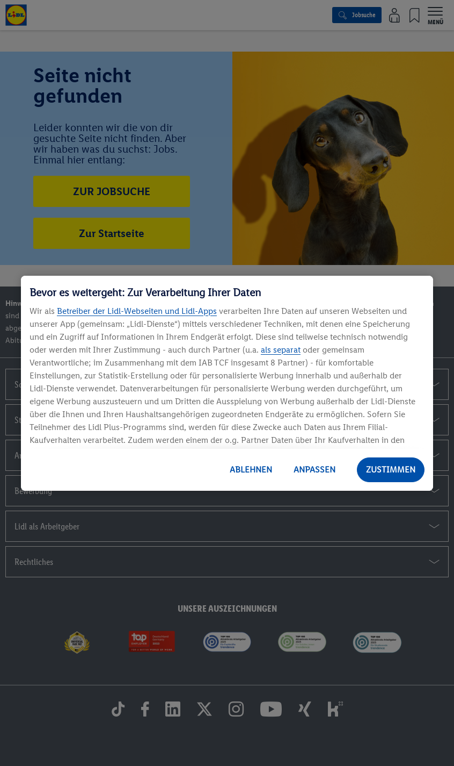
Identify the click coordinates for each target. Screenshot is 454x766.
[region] (227, 383)
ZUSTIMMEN (390, 469)
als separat (281, 350)
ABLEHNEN (251, 469)
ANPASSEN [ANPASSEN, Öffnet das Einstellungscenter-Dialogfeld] (314, 469)
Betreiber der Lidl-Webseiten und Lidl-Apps (137, 311)
